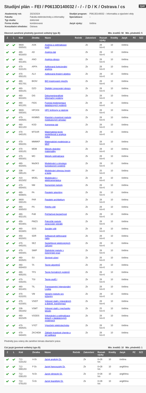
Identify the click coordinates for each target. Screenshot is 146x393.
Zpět (142, 6)
